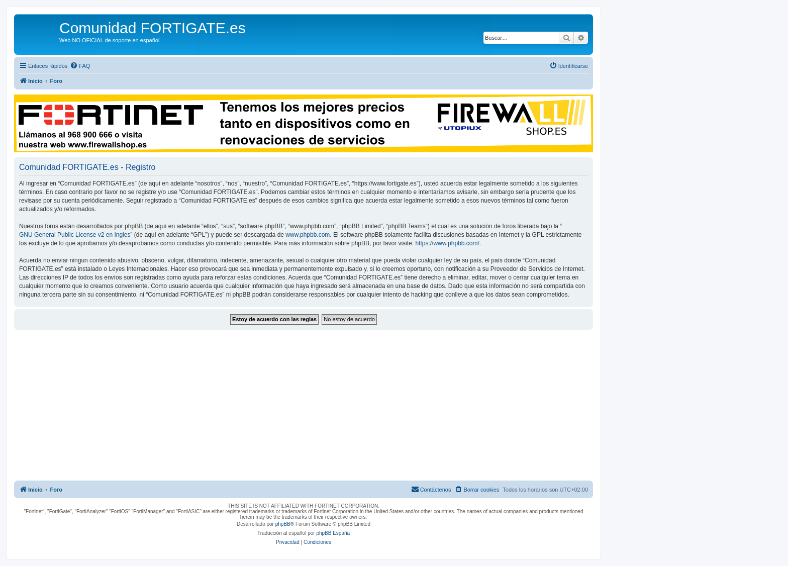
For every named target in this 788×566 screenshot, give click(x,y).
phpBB (282, 524)
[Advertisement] (303, 405)
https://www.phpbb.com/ (447, 243)
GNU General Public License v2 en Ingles (74, 234)
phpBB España (333, 533)
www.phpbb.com (307, 234)
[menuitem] (80, 66)
